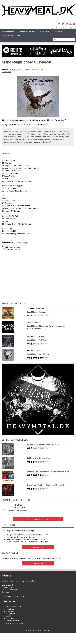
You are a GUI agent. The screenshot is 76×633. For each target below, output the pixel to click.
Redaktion (10, 609)
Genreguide (10, 614)
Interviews (44, 31)
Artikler (9, 616)
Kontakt (72, 28)
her (26, 242)
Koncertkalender (27, 31)
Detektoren (7, 35)
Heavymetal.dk (38, 10)
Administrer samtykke (14, 623)
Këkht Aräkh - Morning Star (39, 458)
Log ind (54, 28)
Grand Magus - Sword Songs (38, 354)
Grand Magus (15, 249)
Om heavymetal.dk (13, 607)
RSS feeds (10, 618)
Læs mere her (38, 563)
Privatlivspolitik (12, 621)
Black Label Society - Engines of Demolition (46, 485)
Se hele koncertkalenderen (38, 519)
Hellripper (19, 505)
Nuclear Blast (14, 247)
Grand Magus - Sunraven (36, 312)
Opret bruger (63, 28)
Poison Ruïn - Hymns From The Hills (43, 444)
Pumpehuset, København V (19, 510)
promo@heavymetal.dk (17, 596)
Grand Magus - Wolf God (36, 340)
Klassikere (10, 611)
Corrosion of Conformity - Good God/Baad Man (48, 471)
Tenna (15, 70)
